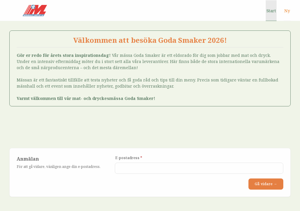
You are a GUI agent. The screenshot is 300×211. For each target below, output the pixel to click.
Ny (287, 10)
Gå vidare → (266, 183)
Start (271, 10)
